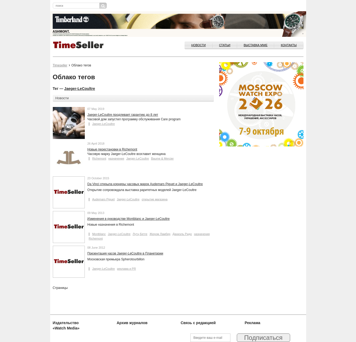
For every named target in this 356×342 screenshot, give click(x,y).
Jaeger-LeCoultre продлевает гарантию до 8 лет (122, 115)
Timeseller (60, 65)
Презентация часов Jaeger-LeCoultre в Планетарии (125, 253)
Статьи (224, 45)
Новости (198, 45)
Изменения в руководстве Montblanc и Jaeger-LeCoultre (128, 219)
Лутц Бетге (140, 234)
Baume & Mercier (162, 158)
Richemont (99, 158)
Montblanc (99, 234)
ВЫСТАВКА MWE (255, 45)
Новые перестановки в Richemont (112, 149)
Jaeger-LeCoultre (79, 88)
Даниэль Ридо (182, 234)
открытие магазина (154, 199)
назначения (116, 158)
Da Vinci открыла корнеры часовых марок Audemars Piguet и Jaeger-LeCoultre (145, 184)
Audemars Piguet (103, 199)
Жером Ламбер (160, 234)
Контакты (289, 45)
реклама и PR (126, 268)
